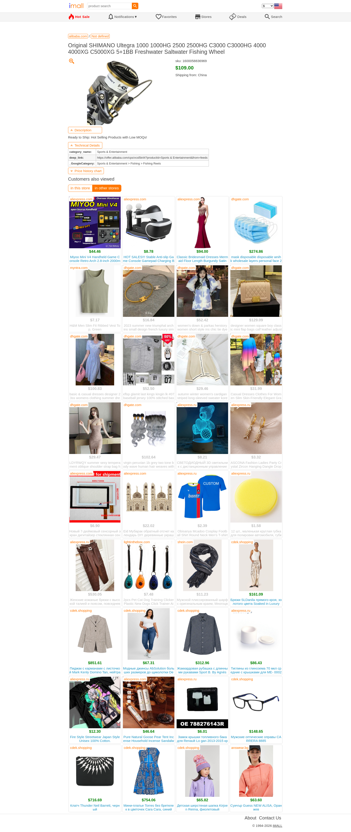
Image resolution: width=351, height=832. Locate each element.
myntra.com (79, 268)
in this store (80, 188)
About (250, 817)
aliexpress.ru (187, 405)
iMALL (277, 826)
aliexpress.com (81, 199)
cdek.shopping (242, 542)
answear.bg (239, 748)
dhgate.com (240, 199)
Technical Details (85, 145)
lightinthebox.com (137, 542)
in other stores (107, 188)
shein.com (185, 542)
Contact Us (270, 817)
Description (81, 130)
